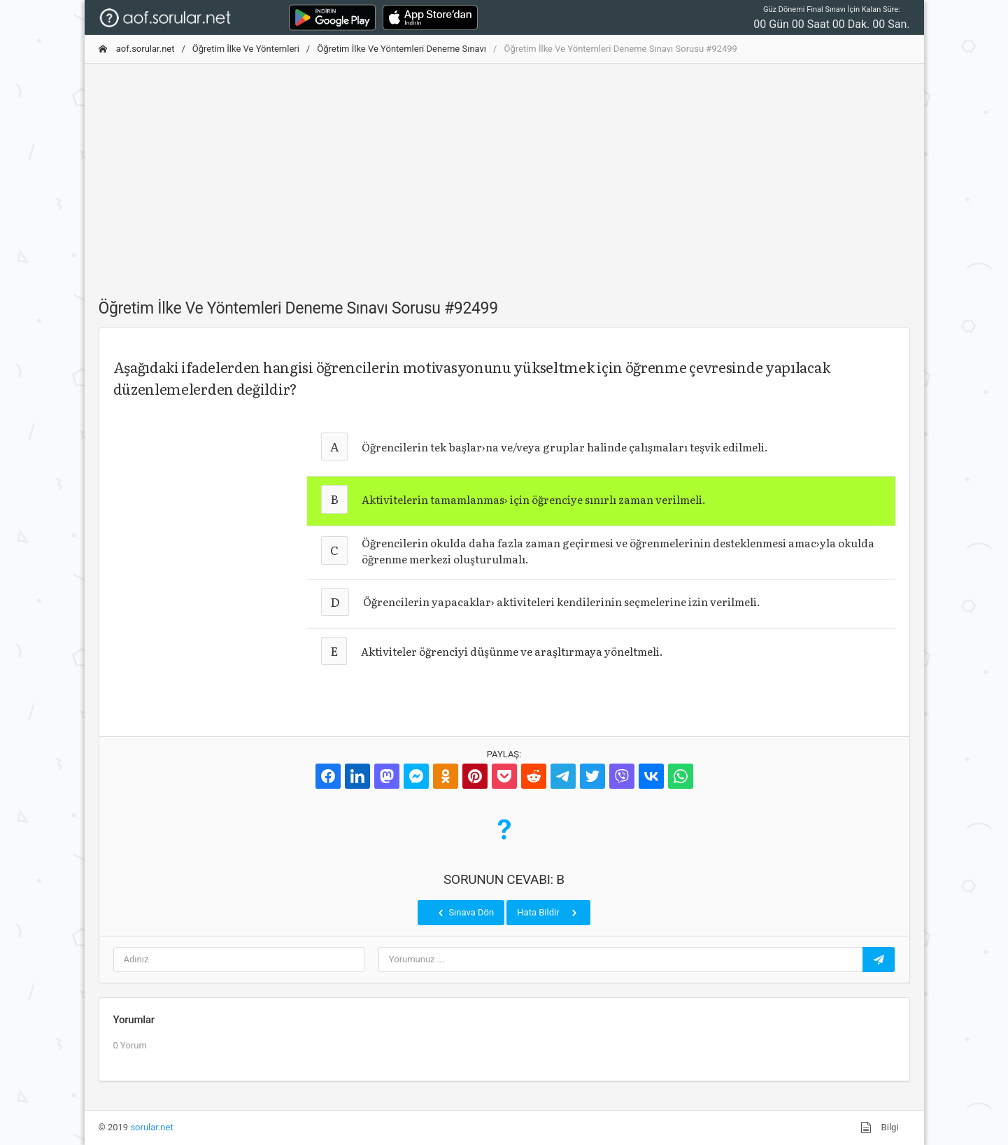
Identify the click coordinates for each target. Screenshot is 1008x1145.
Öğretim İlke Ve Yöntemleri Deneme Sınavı (401, 48)
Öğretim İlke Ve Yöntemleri (245, 48)
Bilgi (879, 1127)
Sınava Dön (464, 912)
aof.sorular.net (137, 48)
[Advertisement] (504, 173)
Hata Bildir (548, 912)
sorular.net (151, 1127)
